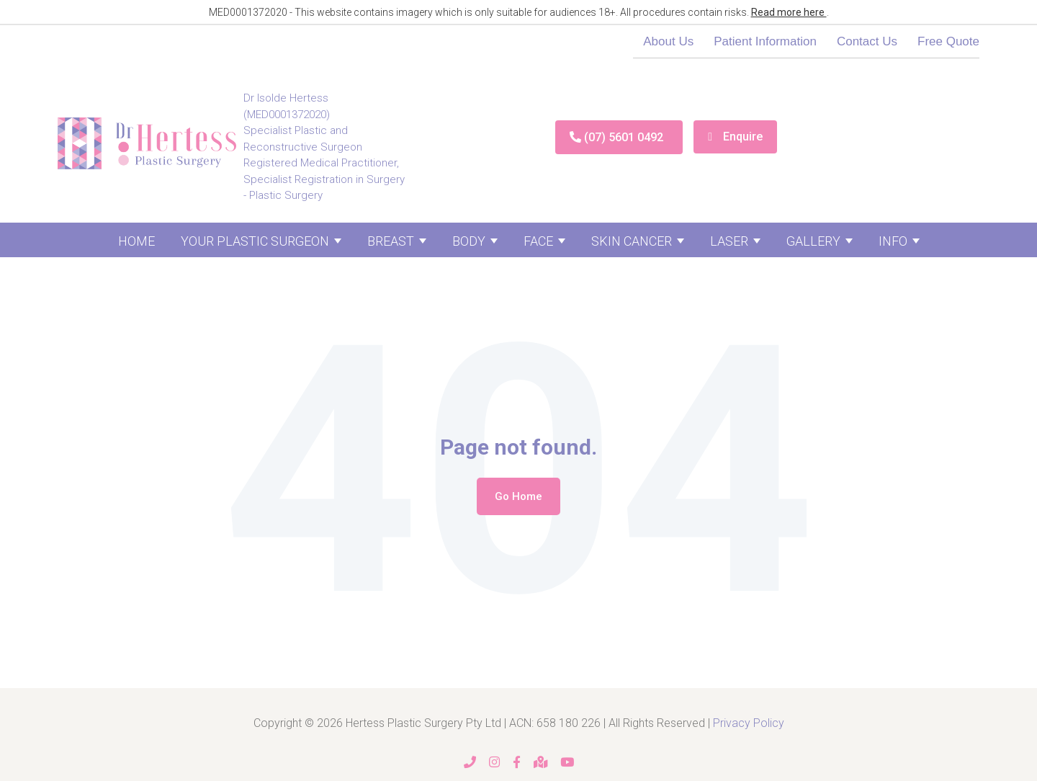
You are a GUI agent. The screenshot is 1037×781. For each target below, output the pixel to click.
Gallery (813, 241)
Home (136, 241)
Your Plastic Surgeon (255, 241)
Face (538, 241)
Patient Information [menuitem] (765, 41)
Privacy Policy (748, 723)
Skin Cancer (631, 241)
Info (893, 241)
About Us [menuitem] (668, 41)
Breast (390, 241)
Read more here (789, 12)
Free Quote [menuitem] (948, 41)
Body (468, 241)
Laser (729, 241)
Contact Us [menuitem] (867, 41)
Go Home (518, 496)
